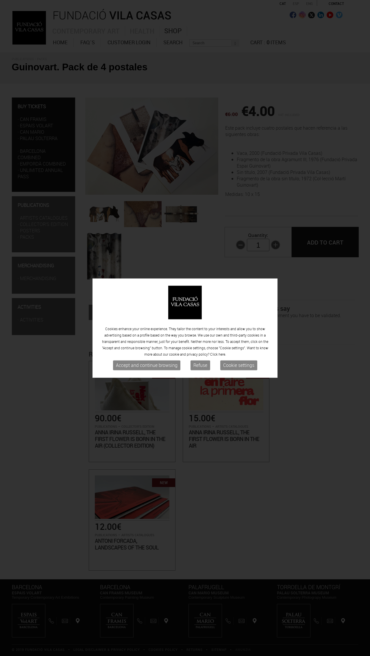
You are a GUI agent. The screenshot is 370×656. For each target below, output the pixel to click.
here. (222, 354)
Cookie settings (238, 365)
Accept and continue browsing (146, 365)
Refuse (200, 365)
